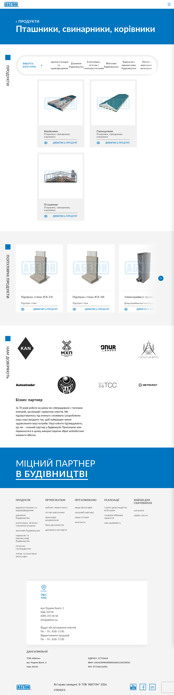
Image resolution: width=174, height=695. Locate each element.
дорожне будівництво (23, 516)
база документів (54, 525)
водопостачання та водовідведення (26, 509)
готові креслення (55, 512)
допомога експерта (56, 529)
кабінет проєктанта (56, 507)
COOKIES (59, 690)
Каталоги (139, 510)
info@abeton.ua (49, 619)
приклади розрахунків (52, 518)
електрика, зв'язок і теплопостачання (27, 524)
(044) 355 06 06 (49, 615)
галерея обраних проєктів (114, 516)
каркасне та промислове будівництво (23, 538)
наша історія (82, 517)
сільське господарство (23, 547)
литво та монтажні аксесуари (26, 555)
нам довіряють (112, 522)
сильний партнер (84, 512)
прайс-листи (141, 515)
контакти (80, 522)
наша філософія (83, 507)
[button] (160, 278)
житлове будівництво (28, 530)
